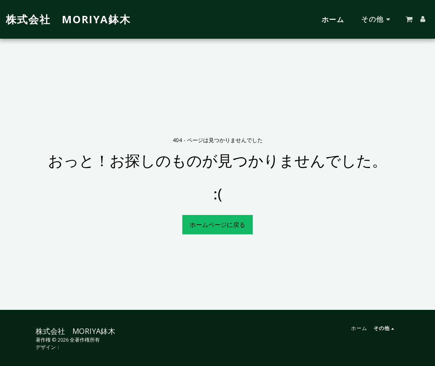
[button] (409, 19)
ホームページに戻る (217, 224)
